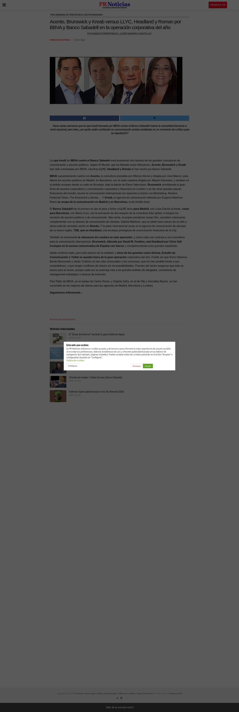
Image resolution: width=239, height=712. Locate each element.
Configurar (72, 366)
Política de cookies (75, 360)
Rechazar (137, 366)
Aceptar (148, 366)
